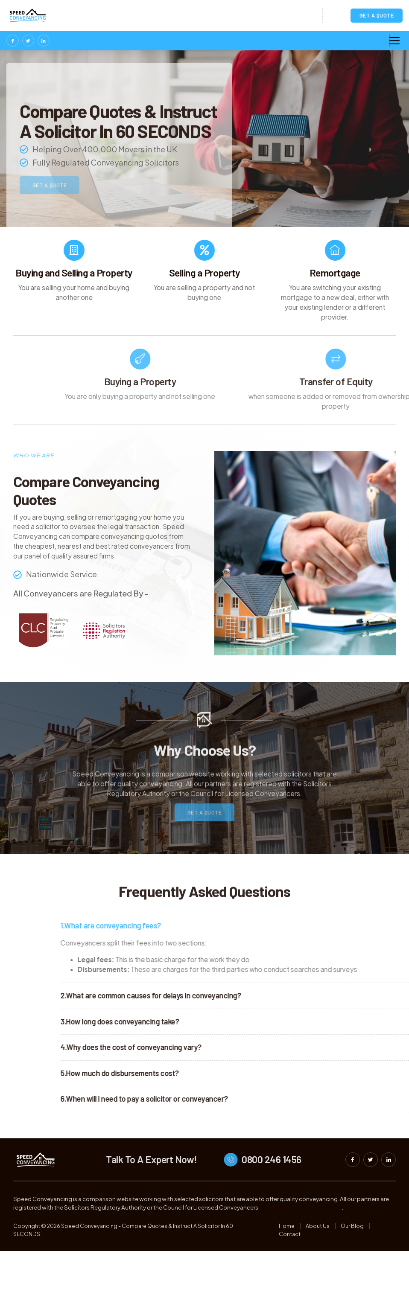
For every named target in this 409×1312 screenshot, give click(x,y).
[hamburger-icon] (389, 41)
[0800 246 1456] (269, 1179)
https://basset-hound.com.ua (300, 1227)
